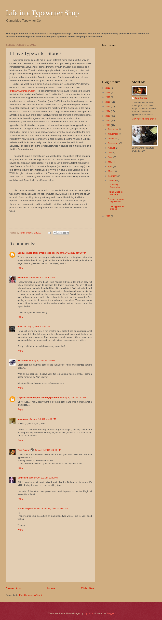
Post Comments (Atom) (30, 595)
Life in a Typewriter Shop (42, 13)
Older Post (88, 588)
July (110, 152)
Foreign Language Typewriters (116, 200)
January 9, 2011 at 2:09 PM (42, 360)
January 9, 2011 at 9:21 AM (42, 277)
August (111, 148)
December (113, 129)
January (112, 180)
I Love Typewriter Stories (115, 207)
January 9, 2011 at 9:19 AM (73, 253)
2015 (108, 106)
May (110, 162)
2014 (108, 111)
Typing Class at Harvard (114, 193)
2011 (108, 125)
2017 (108, 97)
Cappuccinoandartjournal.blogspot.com (38, 253)
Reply (20, 267)
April (110, 166)
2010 (108, 216)
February (112, 176)
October (112, 138)
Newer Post (14, 588)
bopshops (88, 613)
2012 (108, 120)
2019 (108, 88)
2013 (108, 116)
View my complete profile (144, 119)
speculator (23, 419)
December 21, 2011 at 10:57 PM (52, 508)
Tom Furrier (24, 450)
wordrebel (23, 277)
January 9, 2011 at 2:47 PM (73, 397)
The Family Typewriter (113, 185)
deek (20, 326)
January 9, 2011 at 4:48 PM (43, 419)
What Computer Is (27, 508)
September (113, 143)
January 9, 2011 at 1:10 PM (36, 326)
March (111, 171)
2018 (108, 92)
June (110, 157)
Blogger (110, 613)
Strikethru (23, 477)
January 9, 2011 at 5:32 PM (48, 450)
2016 (108, 102)
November (113, 134)
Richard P (23, 360)
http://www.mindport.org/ (22, 91)
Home (51, 588)
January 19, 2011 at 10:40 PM (43, 477)
